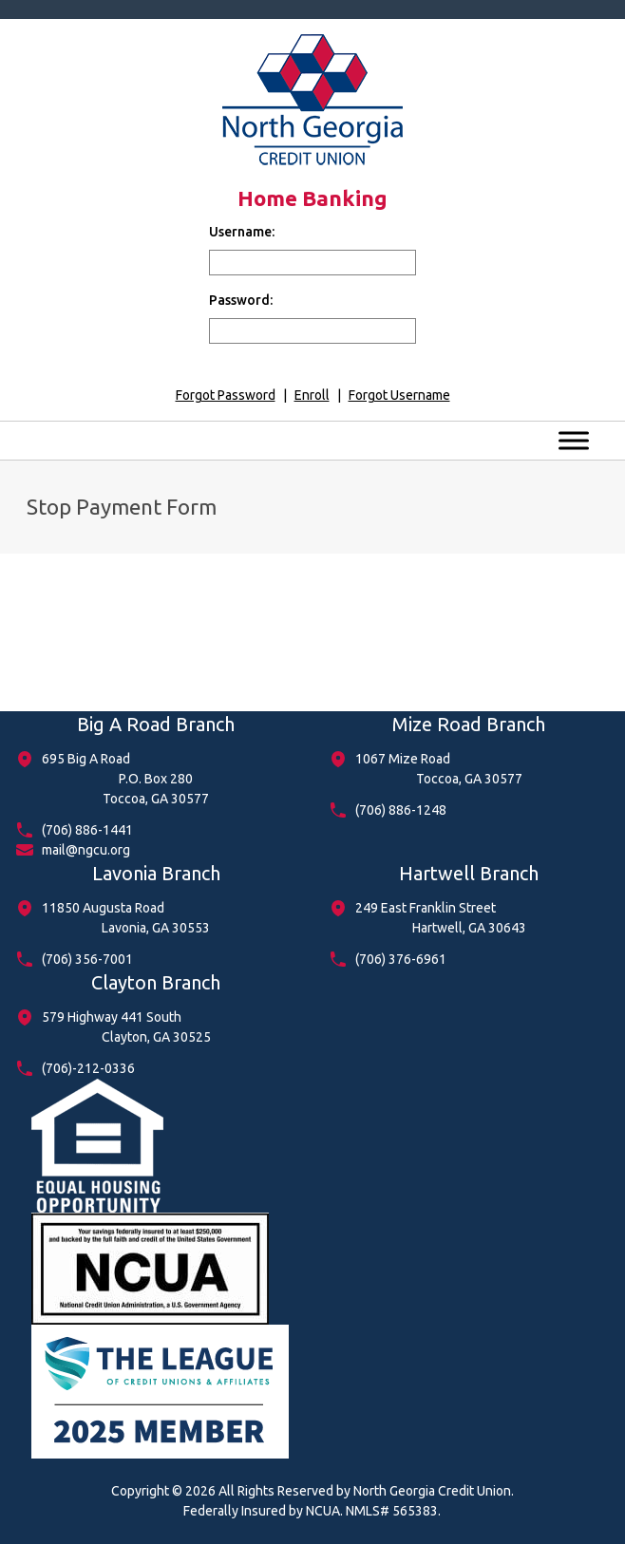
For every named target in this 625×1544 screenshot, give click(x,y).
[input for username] (312, 262)
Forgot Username (399, 395)
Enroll (312, 395)
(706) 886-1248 (400, 810)
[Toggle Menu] (574, 440)
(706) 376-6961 (400, 959)
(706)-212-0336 (88, 1068)
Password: (241, 300)
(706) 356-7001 (87, 959)
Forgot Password (225, 395)
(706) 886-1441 (87, 830)
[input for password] (312, 331)
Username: (242, 231)
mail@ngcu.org (86, 849)
